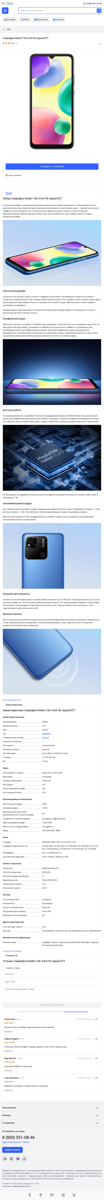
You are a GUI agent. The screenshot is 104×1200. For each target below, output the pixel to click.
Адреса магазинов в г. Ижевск (16, 1142)
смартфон (46, 734)
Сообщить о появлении (52, 166)
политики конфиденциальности (76, 1012)
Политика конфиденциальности (16, 1186)
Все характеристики (12, 700)
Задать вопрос (12, 1150)
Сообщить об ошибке (12, 951)
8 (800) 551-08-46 (94, 3)
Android (45, 738)
